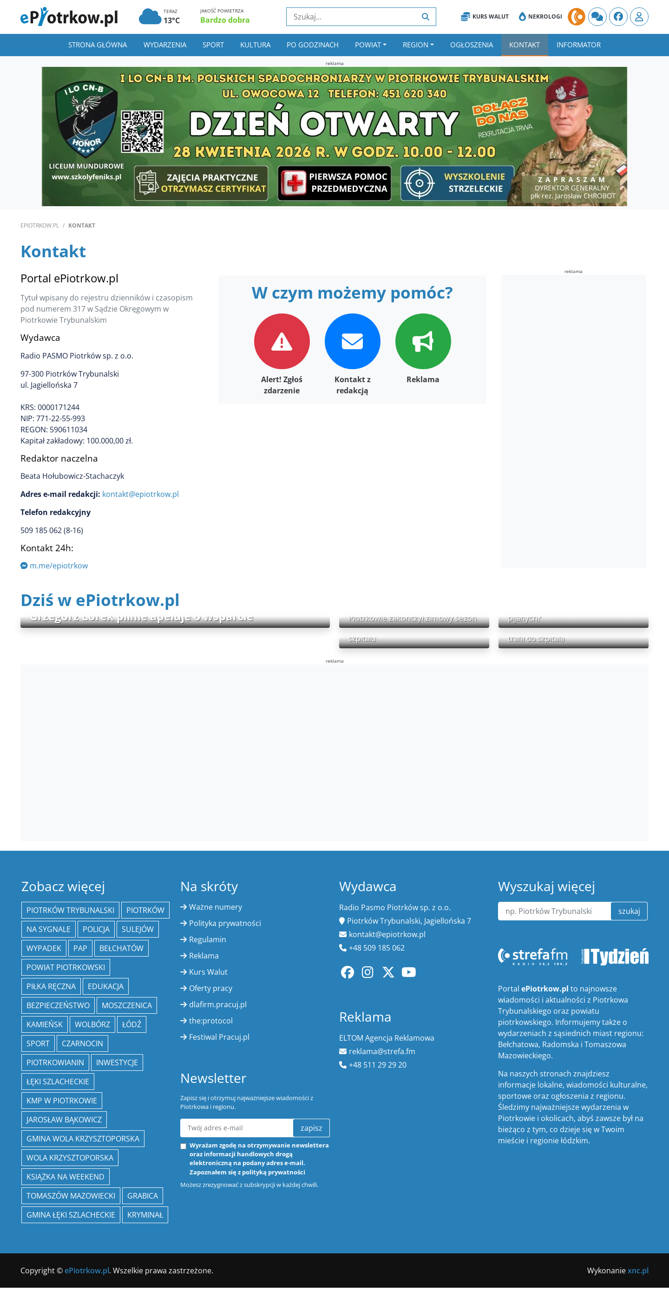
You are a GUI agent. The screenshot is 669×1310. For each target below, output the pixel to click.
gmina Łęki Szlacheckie (70, 1215)
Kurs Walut (485, 16)
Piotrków (145, 910)
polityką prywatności (273, 1172)
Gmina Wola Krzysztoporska (82, 1139)
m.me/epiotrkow (54, 565)
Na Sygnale (48, 929)
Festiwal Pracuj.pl (219, 1037)
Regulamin (207, 939)
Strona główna (97, 44)
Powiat (368, 44)
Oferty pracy (210, 988)
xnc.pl (638, 1270)
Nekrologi (540, 16)
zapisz (311, 1128)
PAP (80, 948)
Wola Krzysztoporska (69, 1158)
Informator (579, 44)
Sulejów (138, 929)
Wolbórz (92, 1024)
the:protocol (211, 1021)
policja (96, 929)
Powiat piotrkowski (65, 967)
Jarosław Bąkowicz (64, 1119)
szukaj (629, 911)
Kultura (255, 44)
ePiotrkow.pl (39, 225)
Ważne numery (215, 907)
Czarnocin (82, 1043)
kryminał (145, 1215)
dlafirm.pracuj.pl (218, 1004)
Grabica (142, 1196)
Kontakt (524, 44)
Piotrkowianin (55, 1062)
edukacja (106, 986)
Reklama (204, 956)
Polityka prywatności (225, 923)
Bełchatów (121, 948)
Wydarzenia (165, 44)
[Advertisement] (570, 423)
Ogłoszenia (471, 44)
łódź (131, 1024)
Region (415, 44)
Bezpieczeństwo (58, 1005)
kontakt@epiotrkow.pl (140, 494)
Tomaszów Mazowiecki (70, 1196)
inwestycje (117, 1062)
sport (38, 1043)
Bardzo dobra (225, 20)
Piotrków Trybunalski (70, 910)
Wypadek (43, 948)
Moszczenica (127, 1005)
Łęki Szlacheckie (57, 1081)
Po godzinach (313, 44)
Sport (213, 44)
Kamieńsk (44, 1024)
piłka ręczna (51, 986)
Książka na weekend (65, 1177)
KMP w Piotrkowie (61, 1100)
